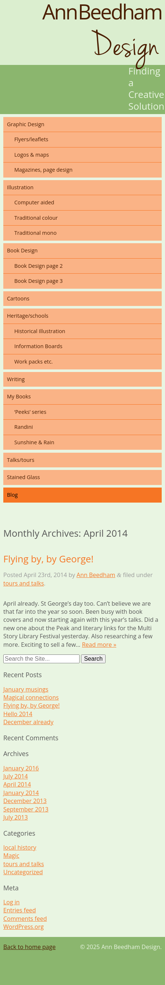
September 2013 (25, 809)
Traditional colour (36, 217)
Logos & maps (31, 154)
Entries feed (19, 910)
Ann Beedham (96, 575)
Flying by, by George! (48, 558)
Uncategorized (23, 872)
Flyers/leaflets (31, 139)
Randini (23, 426)
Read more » (99, 645)
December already (28, 722)
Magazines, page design (43, 169)
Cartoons (18, 298)
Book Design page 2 (38, 265)
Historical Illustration (39, 331)
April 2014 (17, 784)
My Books (19, 396)
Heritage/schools (27, 315)
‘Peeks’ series (30, 411)
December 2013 (25, 801)
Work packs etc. (33, 361)
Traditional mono (35, 232)
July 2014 (15, 776)
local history (19, 847)
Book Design (22, 250)
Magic (11, 855)
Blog (12, 494)
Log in (11, 902)
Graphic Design (25, 124)
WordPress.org (23, 927)
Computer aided (34, 202)
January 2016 (21, 768)
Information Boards (38, 346)
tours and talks (23, 583)
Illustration (20, 187)
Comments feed (25, 919)
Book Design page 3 (38, 280)
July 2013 (15, 817)
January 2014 (21, 793)
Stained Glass (23, 477)
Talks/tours (20, 459)
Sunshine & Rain (34, 442)
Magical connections (31, 697)
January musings (25, 689)
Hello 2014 (17, 714)
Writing (16, 379)
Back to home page (29, 947)
